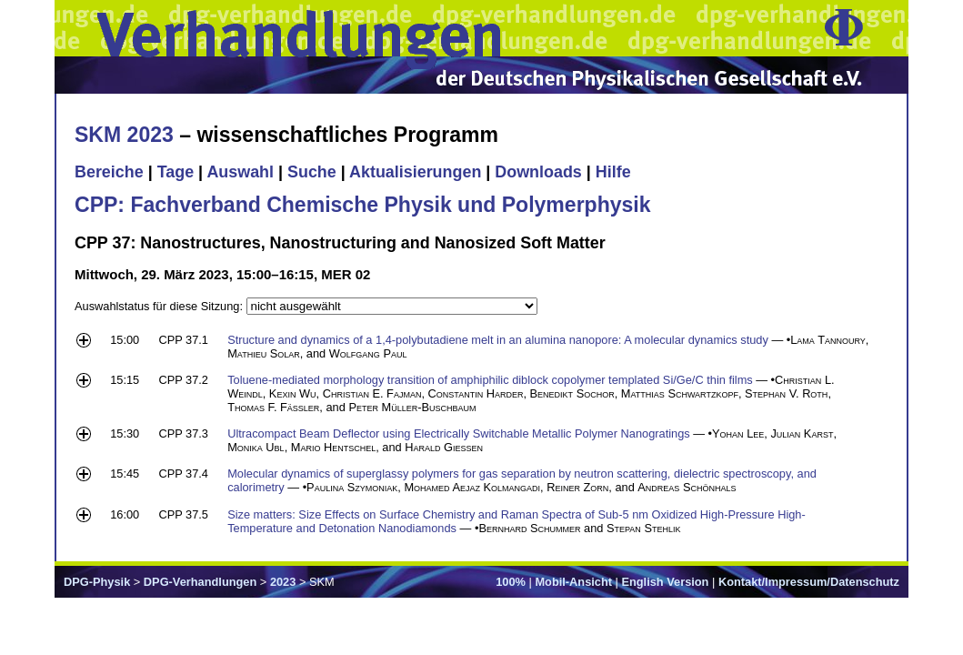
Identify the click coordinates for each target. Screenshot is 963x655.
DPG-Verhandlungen (200, 582)
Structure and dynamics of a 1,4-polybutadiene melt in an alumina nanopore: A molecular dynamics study (497, 340)
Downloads (538, 172)
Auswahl (240, 172)
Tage (175, 172)
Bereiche (109, 172)
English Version (664, 582)
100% (511, 582)
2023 (283, 582)
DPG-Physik (97, 582)
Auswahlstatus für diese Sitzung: (160, 306)
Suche (311, 172)
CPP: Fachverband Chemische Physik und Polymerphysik (363, 205)
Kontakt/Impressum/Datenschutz (808, 582)
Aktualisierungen (415, 172)
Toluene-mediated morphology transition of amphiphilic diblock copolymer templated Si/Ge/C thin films (490, 380)
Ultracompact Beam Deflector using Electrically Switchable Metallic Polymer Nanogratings (458, 433)
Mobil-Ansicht (573, 582)
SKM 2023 (124, 134)
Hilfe (613, 172)
